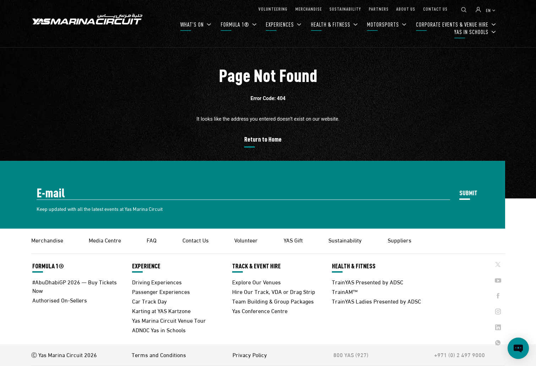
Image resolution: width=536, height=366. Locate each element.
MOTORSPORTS (383, 24)
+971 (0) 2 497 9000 (459, 355)
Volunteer (246, 240)
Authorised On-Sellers (59, 300)
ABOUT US (405, 9)
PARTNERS (379, 9)
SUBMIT (468, 193)
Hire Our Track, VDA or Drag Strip (273, 291)
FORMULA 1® (236, 24)
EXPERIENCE (146, 266)
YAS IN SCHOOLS (472, 31)
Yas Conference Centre (260, 310)
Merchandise (47, 240)
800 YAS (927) (350, 355)
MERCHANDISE (308, 9)
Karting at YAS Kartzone (161, 310)
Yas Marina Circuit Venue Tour (169, 320)
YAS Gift (293, 240)
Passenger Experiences (161, 291)
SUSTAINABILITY (345, 9)
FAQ (152, 240)
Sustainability (345, 240)
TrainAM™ (344, 291)
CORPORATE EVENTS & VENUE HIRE (453, 24)
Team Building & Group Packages (273, 301)
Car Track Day (149, 301)
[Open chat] (518, 348)
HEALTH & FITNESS (331, 24)
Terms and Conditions (159, 355)
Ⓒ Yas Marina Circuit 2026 (64, 355)
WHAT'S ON (192, 24)
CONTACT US (435, 9)
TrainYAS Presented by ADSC (367, 282)
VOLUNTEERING (273, 9)
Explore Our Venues (256, 282)
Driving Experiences (157, 282)
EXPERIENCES (280, 24)
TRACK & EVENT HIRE (256, 266)
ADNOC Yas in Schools (159, 330)
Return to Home (262, 139)
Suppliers (399, 240)
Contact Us (195, 240)
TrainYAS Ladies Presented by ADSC (376, 301)
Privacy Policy (250, 355)
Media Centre (105, 240)
